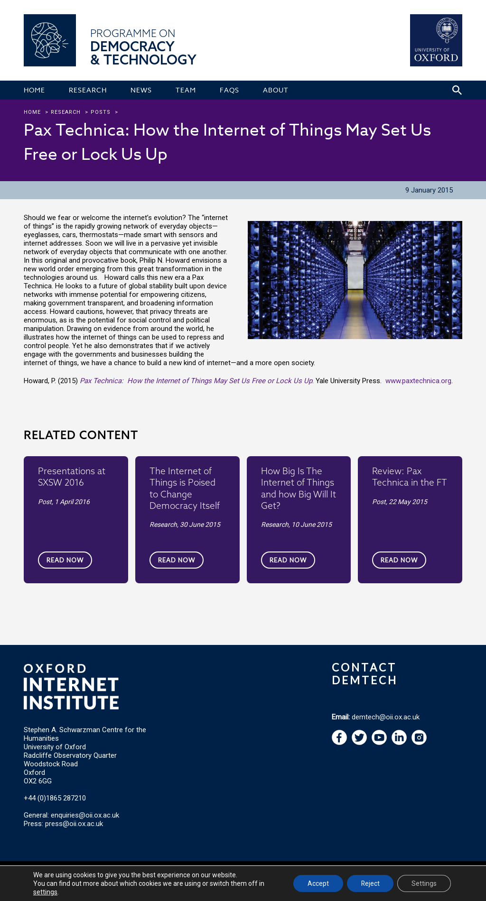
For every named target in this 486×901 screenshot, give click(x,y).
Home (32, 112)
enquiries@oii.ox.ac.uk (85, 815)
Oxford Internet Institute (85, 874)
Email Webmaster (368, 874)
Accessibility (323, 874)
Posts (101, 112)
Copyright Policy (281, 874)
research (66, 112)
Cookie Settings (235, 874)
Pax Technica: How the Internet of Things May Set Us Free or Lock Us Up (196, 381)
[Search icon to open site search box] (457, 90)
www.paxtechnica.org (418, 381)
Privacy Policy (193, 874)
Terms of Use (152, 874)
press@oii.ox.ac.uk (74, 823)
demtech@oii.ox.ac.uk (386, 717)
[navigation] (379, 742)
